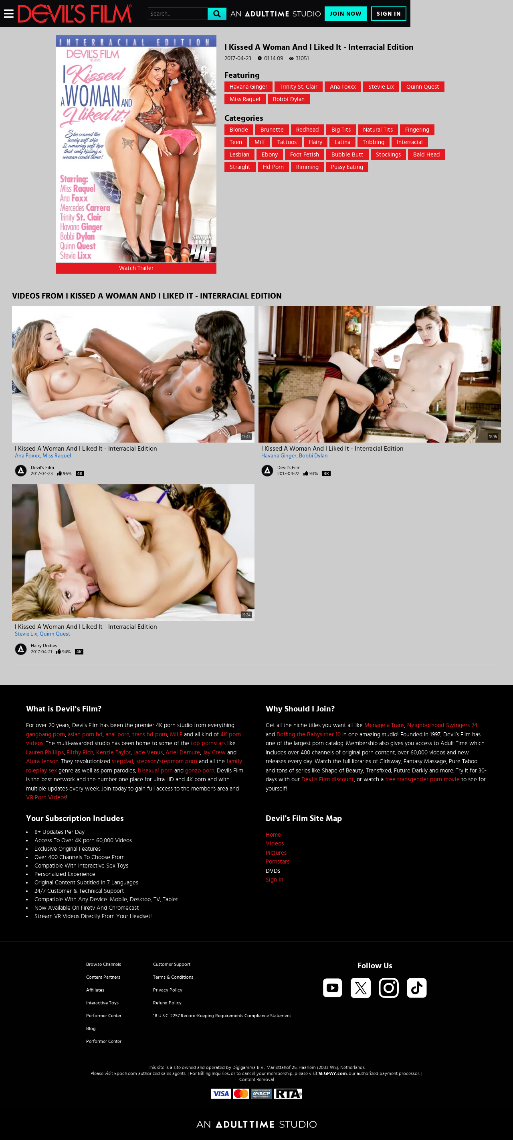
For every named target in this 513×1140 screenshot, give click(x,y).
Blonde (239, 130)
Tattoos (287, 142)
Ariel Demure (183, 753)
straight (240, 167)
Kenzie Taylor (113, 753)
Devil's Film (42, 467)
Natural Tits (378, 130)
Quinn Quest (422, 87)
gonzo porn (199, 771)
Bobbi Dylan (289, 99)
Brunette (272, 130)
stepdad (122, 761)
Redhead (307, 130)
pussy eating (347, 167)
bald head (426, 155)
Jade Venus (148, 753)
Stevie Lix (381, 87)
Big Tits (341, 130)
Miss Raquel (245, 99)
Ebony (270, 155)
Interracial (410, 142)
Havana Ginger (248, 87)
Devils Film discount (327, 779)
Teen (236, 142)
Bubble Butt (347, 155)
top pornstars (208, 743)
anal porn (117, 735)
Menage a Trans (384, 725)
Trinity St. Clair (298, 87)
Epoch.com (125, 1073)
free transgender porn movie (422, 779)
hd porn (273, 167)
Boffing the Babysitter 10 (309, 735)
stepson (146, 761)
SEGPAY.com (333, 1073)
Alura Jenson (42, 761)
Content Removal (256, 1079)
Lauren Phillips (45, 753)
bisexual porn (155, 771)
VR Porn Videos (46, 798)
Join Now (346, 14)
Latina (342, 142)
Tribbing (373, 142)
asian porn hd (85, 735)
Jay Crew (214, 753)
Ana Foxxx (343, 87)
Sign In (389, 14)
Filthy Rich (80, 753)
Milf (259, 142)
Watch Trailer (136, 268)
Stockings (388, 155)
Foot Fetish (304, 155)
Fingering (417, 130)
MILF (176, 735)
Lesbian (239, 155)
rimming (307, 167)
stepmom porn (178, 761)
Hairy (315, 142)
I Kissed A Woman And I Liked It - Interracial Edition (86, 448)
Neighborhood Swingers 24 (442, 725)
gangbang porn (45, 735)
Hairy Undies (44, 645)
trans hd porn (149, 735)
